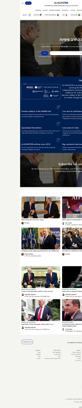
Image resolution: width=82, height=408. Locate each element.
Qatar (79, 366)
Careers (18, 358)
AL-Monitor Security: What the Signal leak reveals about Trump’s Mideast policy (59, 325)
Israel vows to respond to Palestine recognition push (58, 291)
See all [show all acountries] (4, 15)
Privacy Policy (37, 354)
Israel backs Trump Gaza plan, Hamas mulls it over (17, 324)
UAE (80, 358)
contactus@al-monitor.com (75, 402)
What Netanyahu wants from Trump (12, 220)
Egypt (79, 364)
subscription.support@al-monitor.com (72, 399)
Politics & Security (62, 10)
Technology (45, 10)
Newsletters (74, 3)
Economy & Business (34, 10)
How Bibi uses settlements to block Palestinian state (58, 251)
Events (69, 3)
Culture (52, 10)
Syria (79, 370)
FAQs (39, 356)
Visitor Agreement (36, 352)
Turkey (79, 352)
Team (19, 356)
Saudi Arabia (78, 354)
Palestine (79, 362)
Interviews (18, 10)
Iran (80, 356)
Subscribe (8, 3)
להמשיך (77, 176)
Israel (79, 360)
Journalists (18, 354)
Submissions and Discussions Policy (32, 358)
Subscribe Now (7, 342)
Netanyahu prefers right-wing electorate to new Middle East (20, 251)
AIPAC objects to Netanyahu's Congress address (57, 220)
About (19, 352)
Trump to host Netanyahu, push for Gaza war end (16, 291)
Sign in (2, 3)
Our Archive (58, 360)
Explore (25, 10)
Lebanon (79, 368)
